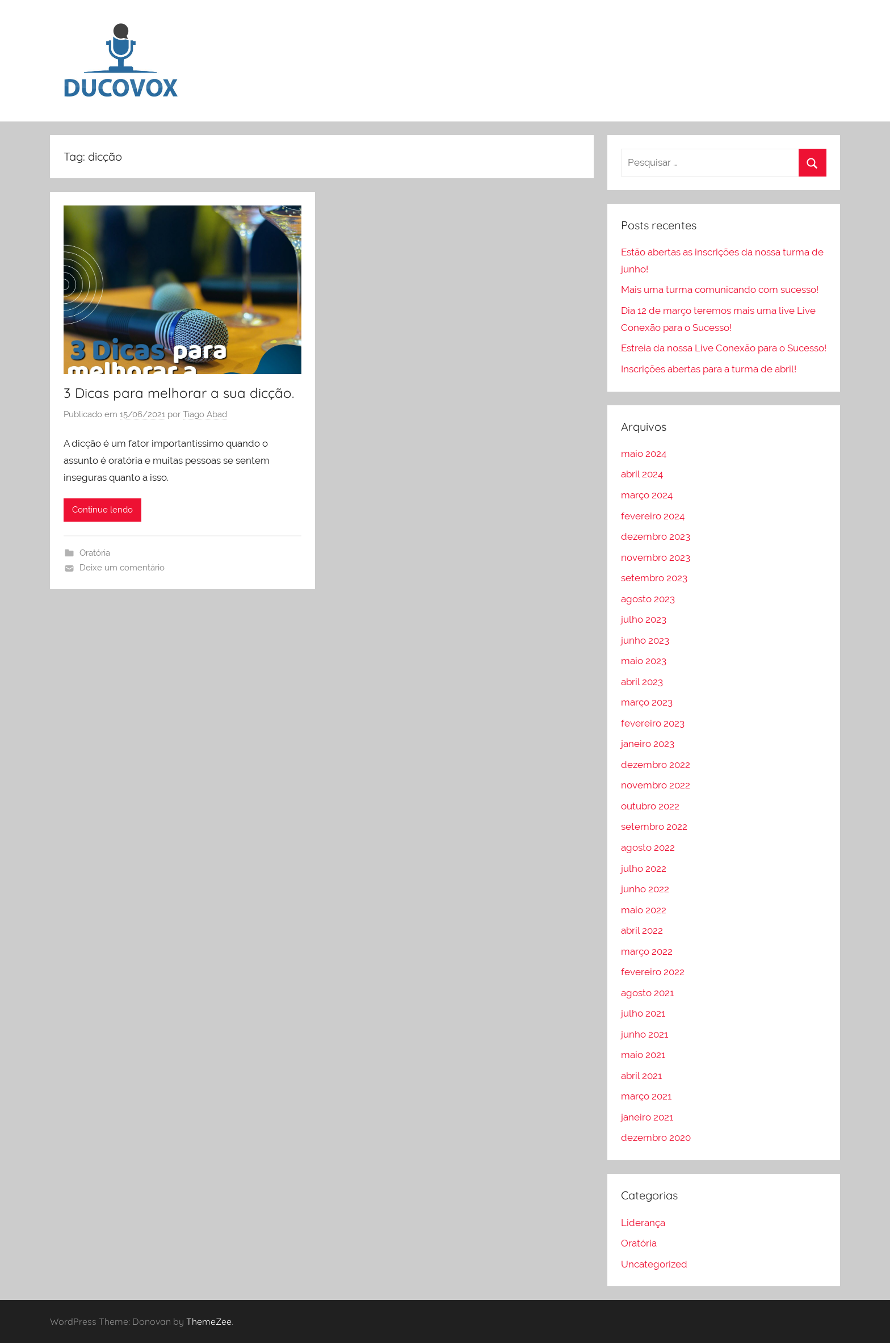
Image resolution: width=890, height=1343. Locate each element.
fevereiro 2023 (653, 723)
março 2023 (647, 702)
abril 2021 (641, 1075)
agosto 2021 (647, 992)
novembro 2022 (655, 785)
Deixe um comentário (122, 568)
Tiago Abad (205, 414)
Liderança (643, 1222)
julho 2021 (643, 1013)
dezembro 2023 (655, 536)
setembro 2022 (654, 826)
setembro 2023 (654, 578)
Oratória (94, 553)
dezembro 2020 (656, 1137)
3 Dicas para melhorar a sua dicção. (179, 392)
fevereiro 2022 (653, 971)
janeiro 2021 (647, 1117)
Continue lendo (102, 510)
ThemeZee (209, 1321)
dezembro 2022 (655, 764)
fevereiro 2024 (653, 516)
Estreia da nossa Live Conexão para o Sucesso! (723, 348)
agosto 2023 (648, 599)
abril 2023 (642, 681)
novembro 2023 (655, 557)
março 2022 (647, 951)
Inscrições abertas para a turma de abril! (708, 369)
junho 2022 (645, 889)
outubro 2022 (650, 806)
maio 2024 (643, 453)
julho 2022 (643, 868)
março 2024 (647, 495)
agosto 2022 (648, 847)
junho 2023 (645, 640)
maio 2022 (643, 910)
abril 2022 (642, 930)
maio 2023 (643, 660)
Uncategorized (654, 1264)
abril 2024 (642, 474)
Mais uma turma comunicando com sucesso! (719, 289)
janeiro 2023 (647, 743)
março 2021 (646, 1096)
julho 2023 (643, 619)
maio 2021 (643, 1054)
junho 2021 (644, 1034)
